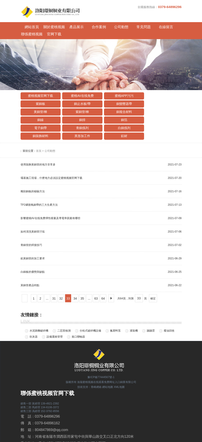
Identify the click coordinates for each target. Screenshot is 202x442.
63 (96, 280)
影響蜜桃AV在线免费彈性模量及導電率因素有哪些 (50, 199)
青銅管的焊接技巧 (31, 226)
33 (68, 280)
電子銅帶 (40, 109)
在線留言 (151, 24)
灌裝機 (134, 312)
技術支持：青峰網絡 (89, 368)
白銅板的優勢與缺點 (33, 253)
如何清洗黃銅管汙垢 (33, 213)
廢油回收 (169, 312)
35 (82, 280)
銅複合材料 (40, 101)
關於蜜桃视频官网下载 (51, 24)
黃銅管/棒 (120, 93)
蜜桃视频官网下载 (39, 85)
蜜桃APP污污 (120, 85)
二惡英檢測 (64, 312)
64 (103, 280)
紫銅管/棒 (160, 93)
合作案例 (91, 24)
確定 (153, 279)
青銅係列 (80, 109)
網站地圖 (107, 368)
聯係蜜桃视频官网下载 (172, 24)
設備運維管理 (55, 318)
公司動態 (111, 24)
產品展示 (71, 24)
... (47, 280)
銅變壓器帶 (80, 93)
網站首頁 (30, 24)
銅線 (80, 101)
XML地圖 (119, 368)
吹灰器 (34, 318)
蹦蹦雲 (151, 312)
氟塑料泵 (115, 312)
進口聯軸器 (78, 318)
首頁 (38, 132)
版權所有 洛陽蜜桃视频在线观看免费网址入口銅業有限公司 (101, 363)
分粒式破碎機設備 (90, 312)
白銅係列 (120, 109)
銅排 (120, 101)
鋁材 (80, 117)
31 (54, 280)
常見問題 (131, 24)
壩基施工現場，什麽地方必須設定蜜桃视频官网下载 (51, 159)
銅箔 (160, 101)
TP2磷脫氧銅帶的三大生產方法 (39, 186)
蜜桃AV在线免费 (80, 85)
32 (61, 280)
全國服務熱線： (159, 7)
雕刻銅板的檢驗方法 (33, 172)
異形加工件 (40, 117)
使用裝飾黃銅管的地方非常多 (38, 146)
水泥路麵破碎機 (39, 312)
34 (75, 280)
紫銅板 (160, 85)
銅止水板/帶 (40, 93)
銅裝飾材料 (160, 109)
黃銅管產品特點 (30, 266)
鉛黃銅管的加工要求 (33, 239)
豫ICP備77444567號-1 (100, 358)
